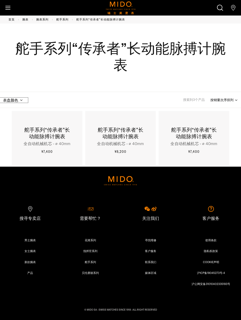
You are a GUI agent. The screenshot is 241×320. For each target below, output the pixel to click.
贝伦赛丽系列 (90, 273)
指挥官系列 (90, 251)
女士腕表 (30, 251)
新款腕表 (30, 262)
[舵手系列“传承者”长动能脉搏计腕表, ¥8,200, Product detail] (120, 138)
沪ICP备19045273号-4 (211, 273)
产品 (30, 273)
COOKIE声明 (211, 262)
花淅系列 (90, 240)
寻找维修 (150, 240)
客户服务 (150, 251)
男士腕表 (30, 240)
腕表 (25, 19)
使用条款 (211, 240)
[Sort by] (224, 100)
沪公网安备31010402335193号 (211, 284)
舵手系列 (62, 19)
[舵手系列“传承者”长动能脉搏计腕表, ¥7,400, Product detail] (47, 138)
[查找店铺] (233, 8)
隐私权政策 (211, 251)
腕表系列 (42, 19)
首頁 (11, 19)
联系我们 (150, 262)
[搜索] (220, 8)
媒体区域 (150, 273)
